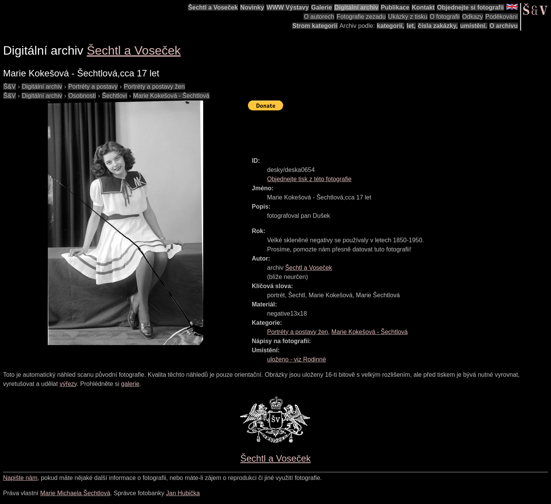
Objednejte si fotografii (470, 7)
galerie (130, 384)
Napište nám (20, 478)
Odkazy (472, 16)
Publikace (395, 7)
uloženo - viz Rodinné (296, 359)
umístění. (473, 26)
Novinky (252, 7)
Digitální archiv (356, 7)
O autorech (319, 16)
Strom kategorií (314, 26)
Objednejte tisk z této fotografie (309, 179)
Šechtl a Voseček (213, 7)
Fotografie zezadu (361, 16)
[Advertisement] (387, 130)
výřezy (68, 384)
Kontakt (423, 7)
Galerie (321, 7)
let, (411, 26)
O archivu (503, 26)
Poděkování (501, 16)
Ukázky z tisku (407, 16)
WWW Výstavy (288, 7)
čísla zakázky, (438, 26)
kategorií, (390, 26)
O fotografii (445, 16)
